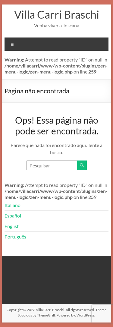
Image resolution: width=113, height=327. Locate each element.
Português (15, 236)
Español (13, 215)
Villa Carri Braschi (56, 14)
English (12, 226)
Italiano (12, 205)
